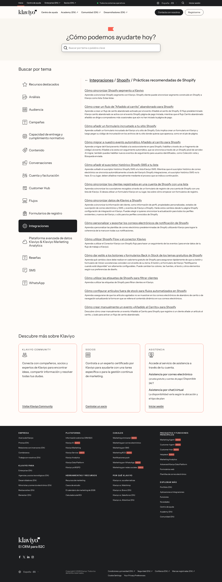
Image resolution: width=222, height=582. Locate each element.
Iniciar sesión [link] (156, 406)
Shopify (123, 80)
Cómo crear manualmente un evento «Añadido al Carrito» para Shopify (130, 307)
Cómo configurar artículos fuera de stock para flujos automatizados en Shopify (136, 291)
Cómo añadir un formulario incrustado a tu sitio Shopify (120, 126)
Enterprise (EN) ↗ (52, 3)
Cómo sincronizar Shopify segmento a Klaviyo (114, 90)
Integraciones (101, 80)
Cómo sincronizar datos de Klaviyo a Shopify (113, 200)
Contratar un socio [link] (96, 406)
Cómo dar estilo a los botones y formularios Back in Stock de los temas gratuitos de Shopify (143, 255)
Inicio (20, 3)
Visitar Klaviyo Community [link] (37, 406)
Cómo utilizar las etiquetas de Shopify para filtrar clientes (121, 278)
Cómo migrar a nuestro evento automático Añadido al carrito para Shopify (133, 142)
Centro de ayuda (34, 3)
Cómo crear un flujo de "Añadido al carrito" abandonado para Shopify (129, 106)
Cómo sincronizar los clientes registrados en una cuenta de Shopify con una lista (136, 184)
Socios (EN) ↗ (70, 3)
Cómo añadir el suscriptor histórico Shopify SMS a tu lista (121, 165)
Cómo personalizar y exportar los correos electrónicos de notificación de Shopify (137, 223)
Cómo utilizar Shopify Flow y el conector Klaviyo (115, 239)
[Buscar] (183, 3)
